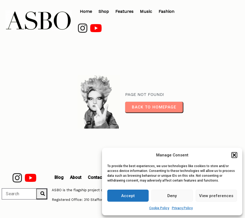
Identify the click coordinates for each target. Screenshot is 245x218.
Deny (172, 195)
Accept (128, 195)
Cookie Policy (159, 208)
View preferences (216, 195)
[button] (234, 155)
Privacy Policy (182, 208)
